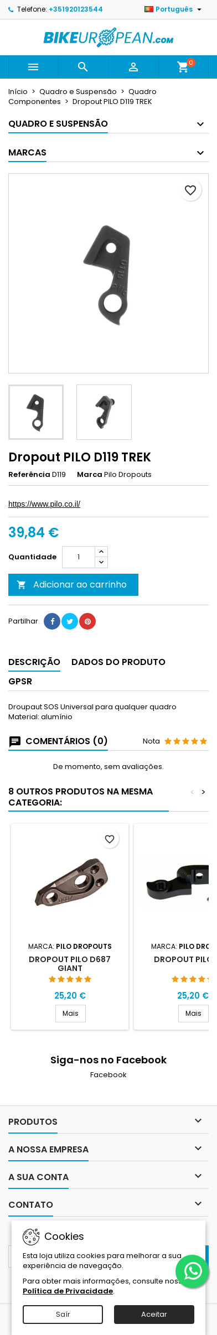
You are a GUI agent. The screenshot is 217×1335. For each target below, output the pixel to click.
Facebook (108, 1074)
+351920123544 (76, 9)
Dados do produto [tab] (118, 662)
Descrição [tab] (34, 662)
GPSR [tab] (20, 681)
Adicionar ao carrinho (72, 584)
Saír (63, 1314)
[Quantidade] (78, 557)
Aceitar (154, 1314)
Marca (89, 475)
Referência (29, 475)
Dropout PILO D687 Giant (70, 964)
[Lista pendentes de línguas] (174, 9)
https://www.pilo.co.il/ (44, 504)
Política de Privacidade (68, 1291)
